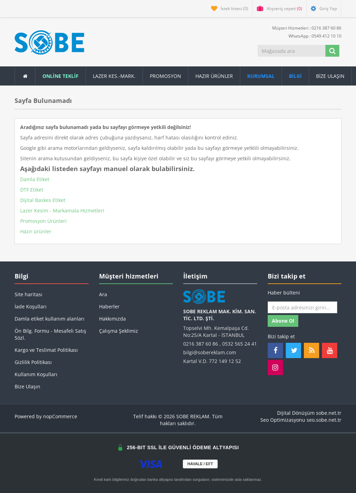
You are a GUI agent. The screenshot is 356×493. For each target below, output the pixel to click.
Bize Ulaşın (330, 76)
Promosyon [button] (165, 76)
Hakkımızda (112, 318)
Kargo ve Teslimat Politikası (46, 350)
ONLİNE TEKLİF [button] (60, 76)
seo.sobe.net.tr (324, 420)
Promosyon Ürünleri (43, 221)
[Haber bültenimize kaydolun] (302, 307)
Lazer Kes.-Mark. (114, 76)
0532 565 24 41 (239, 343)
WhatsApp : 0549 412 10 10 (312, 35)
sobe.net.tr (328, 413)
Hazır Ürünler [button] (214, 76)
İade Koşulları (31, 306)
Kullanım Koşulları (36, 374)
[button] (295, 76)
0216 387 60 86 (200, 343)
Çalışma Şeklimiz (118, 331)
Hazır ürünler (35, 231)
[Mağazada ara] (291, 51)
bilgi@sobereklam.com (209, 352)
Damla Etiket (34, 179)
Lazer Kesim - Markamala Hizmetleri (62, 210)
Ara (103, 294)
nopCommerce (60, 416)
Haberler (109, 306)
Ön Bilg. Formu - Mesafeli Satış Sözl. (50, 334)
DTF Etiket (31, 189)
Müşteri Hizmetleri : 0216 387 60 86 (304, 27)
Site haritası (28, 294)
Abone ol (283, 320)
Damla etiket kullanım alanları (49, 318)
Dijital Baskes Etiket (42, 200)
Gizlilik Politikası (33, 362)
